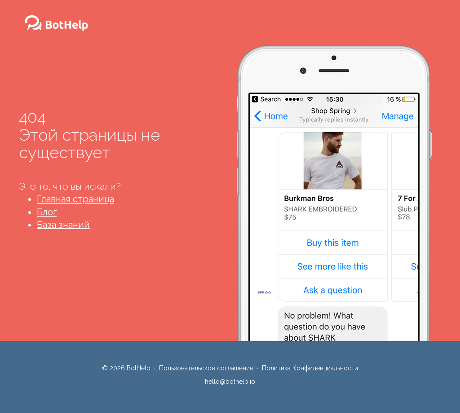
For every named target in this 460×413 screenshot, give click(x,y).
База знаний (63, 224)
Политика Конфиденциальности (310, 368)
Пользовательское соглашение (206, 368)
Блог (47, 212)
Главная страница (75, 199)
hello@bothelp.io (230, 381)
